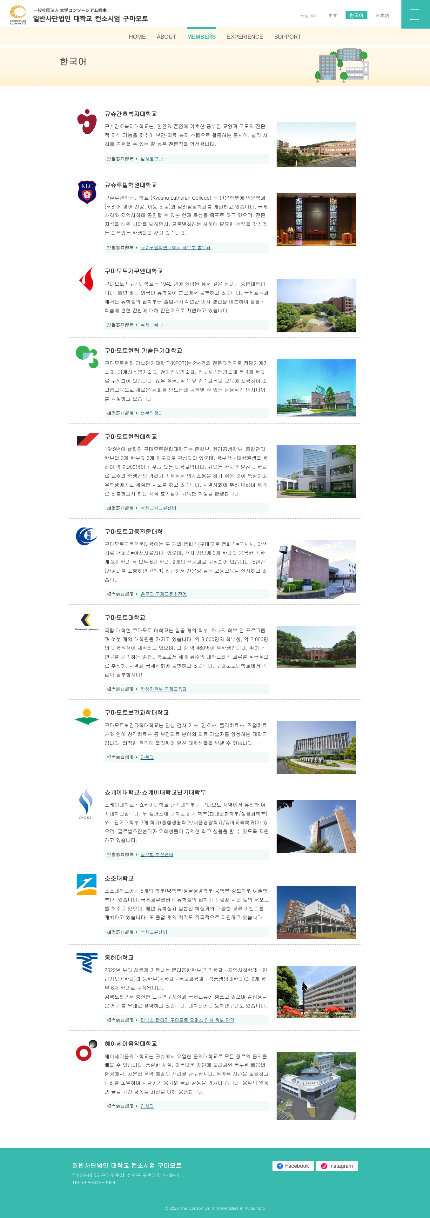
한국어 (355, 16)
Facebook (294, 1166)
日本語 (381, 16)
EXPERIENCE (245, 38)
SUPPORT (287, 38)
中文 (331, 16)
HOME (137, 38)
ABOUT (166, 38)
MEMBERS (201, 38)
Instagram (340, 1166)
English (306, 16)
